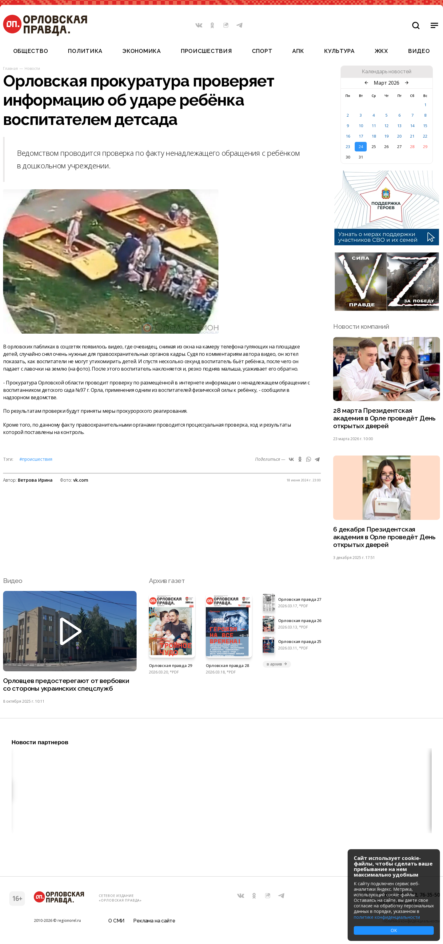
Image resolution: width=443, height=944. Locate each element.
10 (361, 125)
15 (425, 125)
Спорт (262, 51)
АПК (298, 51)
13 (399, 125)
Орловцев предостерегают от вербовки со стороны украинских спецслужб (66, 684)
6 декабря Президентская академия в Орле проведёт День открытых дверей (384, 536)
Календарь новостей (386, 71)
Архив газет (167, 580)
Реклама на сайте (154, 921)
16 (348, 136)
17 (361, 136)
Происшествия (206, 51)
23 (348, 146)
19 (386, 136)
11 (374, 125)
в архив (277, 664)
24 (361, 146)
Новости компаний (361, 326)
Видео (419, 51)
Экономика (141, 51)
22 (425, 136)
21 (412, 136)
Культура (339, 51)
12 (386, 125)
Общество (30, 51)
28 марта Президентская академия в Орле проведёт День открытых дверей (384, 418)
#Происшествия (35, 459)
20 (399, 136)
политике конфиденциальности (387, 917)
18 (374, 136)
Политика (85, 51)
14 (412, 125)
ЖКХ (381, 51)
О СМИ (116, 921)
